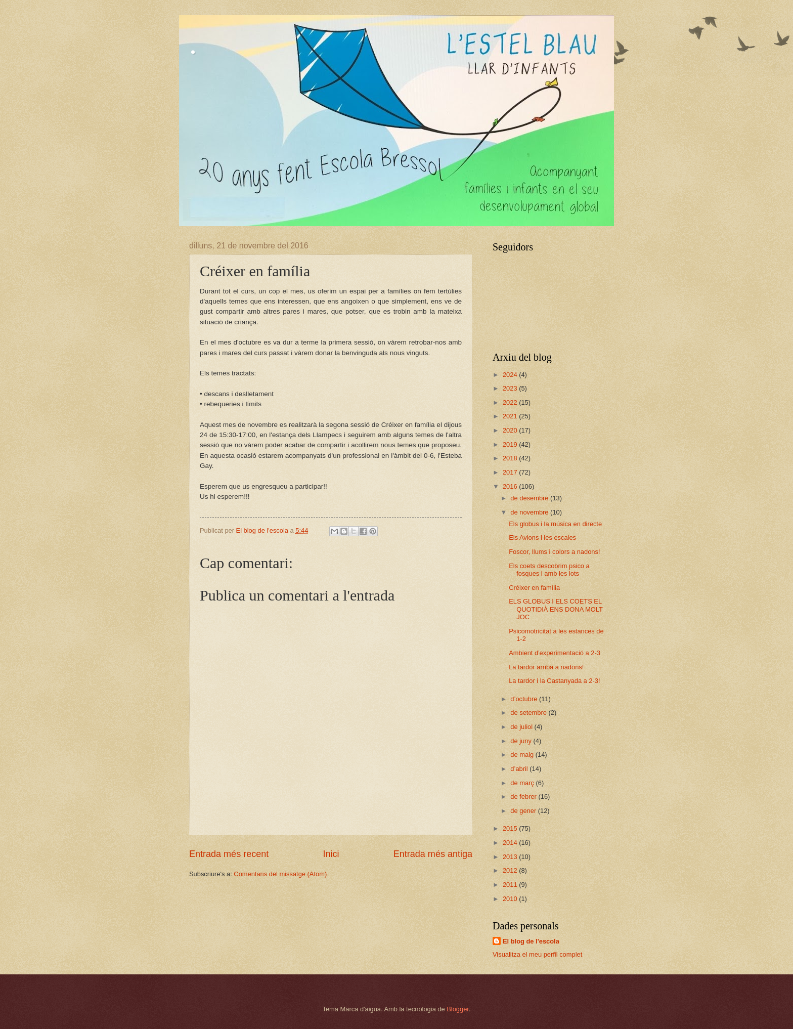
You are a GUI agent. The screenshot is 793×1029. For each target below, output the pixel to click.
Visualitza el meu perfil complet (537, 954)
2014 (511, 842)
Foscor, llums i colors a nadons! (554, 551)
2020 (511, 430)
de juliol (522, 727)
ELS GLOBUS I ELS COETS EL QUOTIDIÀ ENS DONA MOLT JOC (556, 609)
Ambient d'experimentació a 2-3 (554, 653)
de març (523, 783)
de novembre (530, 512)
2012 (511, 870)
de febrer (524, 796)
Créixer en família (534, 587)
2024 (511, 374)
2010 (511, 899)
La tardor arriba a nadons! (546, 667)
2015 (511, 828)
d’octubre (524, 699)
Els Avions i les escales (542, 537)
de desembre (530, 498)
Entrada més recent (229, 854)
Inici (331, 854)
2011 (511, 884)
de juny (521, 741)
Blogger (458, 1009)
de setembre (529, 712)
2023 (511, 388)
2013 (511, 857)
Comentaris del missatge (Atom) (280, 874)
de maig (522, 754)
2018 (511, 458)
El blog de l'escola (531, 941)
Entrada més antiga (432, 854)
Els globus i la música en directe (555, 524)
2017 (511, 472)
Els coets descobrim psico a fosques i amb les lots (549, 569)
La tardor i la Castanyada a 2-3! (554, 680)
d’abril (520, 769)
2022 (511, 402)
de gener (524, 810)
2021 (511, 416)
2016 (511, 486)
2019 (511, 444)
